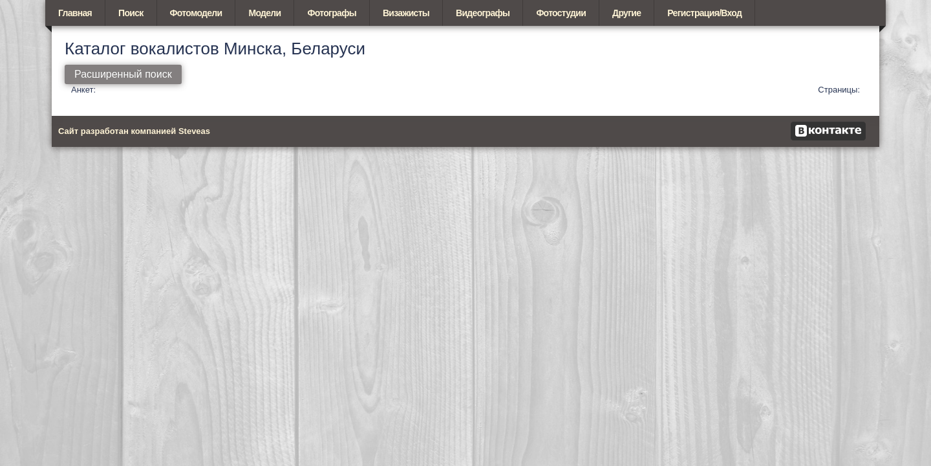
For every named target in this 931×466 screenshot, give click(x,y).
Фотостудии (561, 13)
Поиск (131, 13)
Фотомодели (196, 13)
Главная (75, 13)
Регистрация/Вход (704, 13)
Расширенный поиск (123, 74)
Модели (264, 13)
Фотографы (331, 13)
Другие (626, 13)
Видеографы (482, 13)
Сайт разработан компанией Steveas (134, 131)
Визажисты (406, 13)
